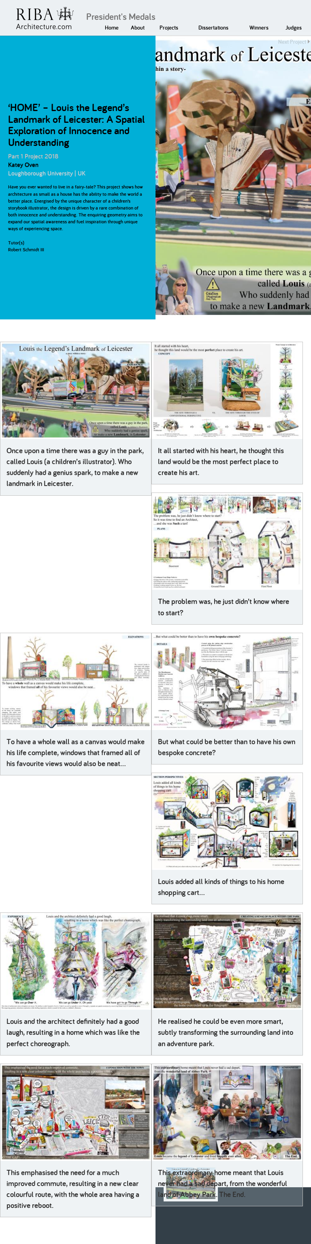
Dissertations (213, 27)
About (138, 27)
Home (112, 27)
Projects (169, 27)
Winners (258, 27)
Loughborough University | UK (46, 173)
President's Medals (121, 17)
